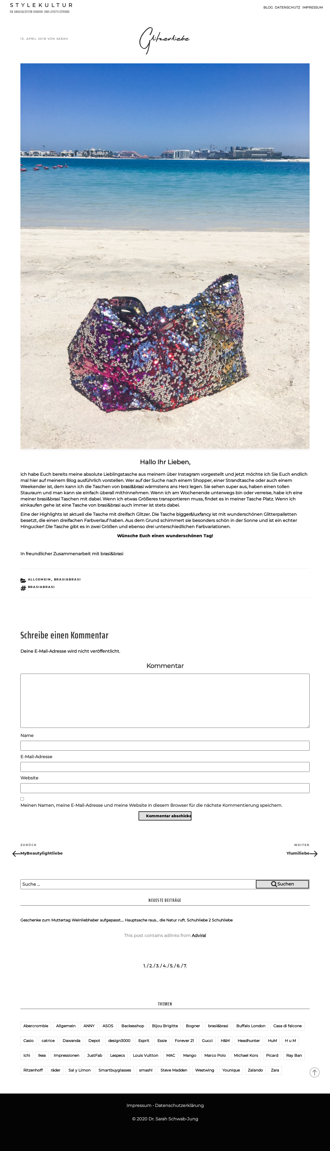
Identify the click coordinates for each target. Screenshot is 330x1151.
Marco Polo (215, 1055)
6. (178, 965)
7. (185, 965)
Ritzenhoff (33, 1070)
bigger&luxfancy (193, 514)
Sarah (62, 38)
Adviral (199, 935)
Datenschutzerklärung (179, 1105)
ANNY (89, 1025)
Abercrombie (35, 1025)
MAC (170, 1055)
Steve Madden (174, 1070)
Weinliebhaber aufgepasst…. (98, 920)
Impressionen (66, 1055)
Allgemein (39, 579)
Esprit (143, 1040)
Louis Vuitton (145, 1055)
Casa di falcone (287, 1025)
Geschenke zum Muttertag (45, 920)
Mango (189, 1055)
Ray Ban (294, 1055)
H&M (225, 1040)
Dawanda (71, 1040)
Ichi (26, 1055)
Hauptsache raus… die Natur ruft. (155, 920)
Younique (231, 1070)
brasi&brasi (132, 486)
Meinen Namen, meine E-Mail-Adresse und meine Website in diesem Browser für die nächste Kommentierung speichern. (151, 805)
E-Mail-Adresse (36, 756)
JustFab (94, 1055)
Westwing (204, 1070)
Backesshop (132, 1025)
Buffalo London (250, 1025)
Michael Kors (246, 1055)
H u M (290, 1040)
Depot (94, 1040)
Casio (28, 1040)
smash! (146, 1070)
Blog (268, 7)
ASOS (108, 1025)
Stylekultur (42, 5)
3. (157, 965)
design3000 (119, 1040)
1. (144, 965)
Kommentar (165, 666)
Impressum (312, 7)
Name (27, 735)
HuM (272, 1040)
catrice (48, 1040)
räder (55, 1070)
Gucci (207, 1040)
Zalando (255, 1070)
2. (151, 965)
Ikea (42, 1055)
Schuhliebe (222, 920)
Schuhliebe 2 (199, 920)
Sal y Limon (79, 1070)
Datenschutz (287, 7)
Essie (162, 1040)
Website (29, 777)
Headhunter (249, 1040)
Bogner (193, 1025)
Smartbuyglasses (115, 1070)
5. (171, 965)
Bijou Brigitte (165, 1025)
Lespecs (117, 1055)
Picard (272, 1055)
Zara (275, 1070)
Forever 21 (184, 1040)
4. (164, 965)
